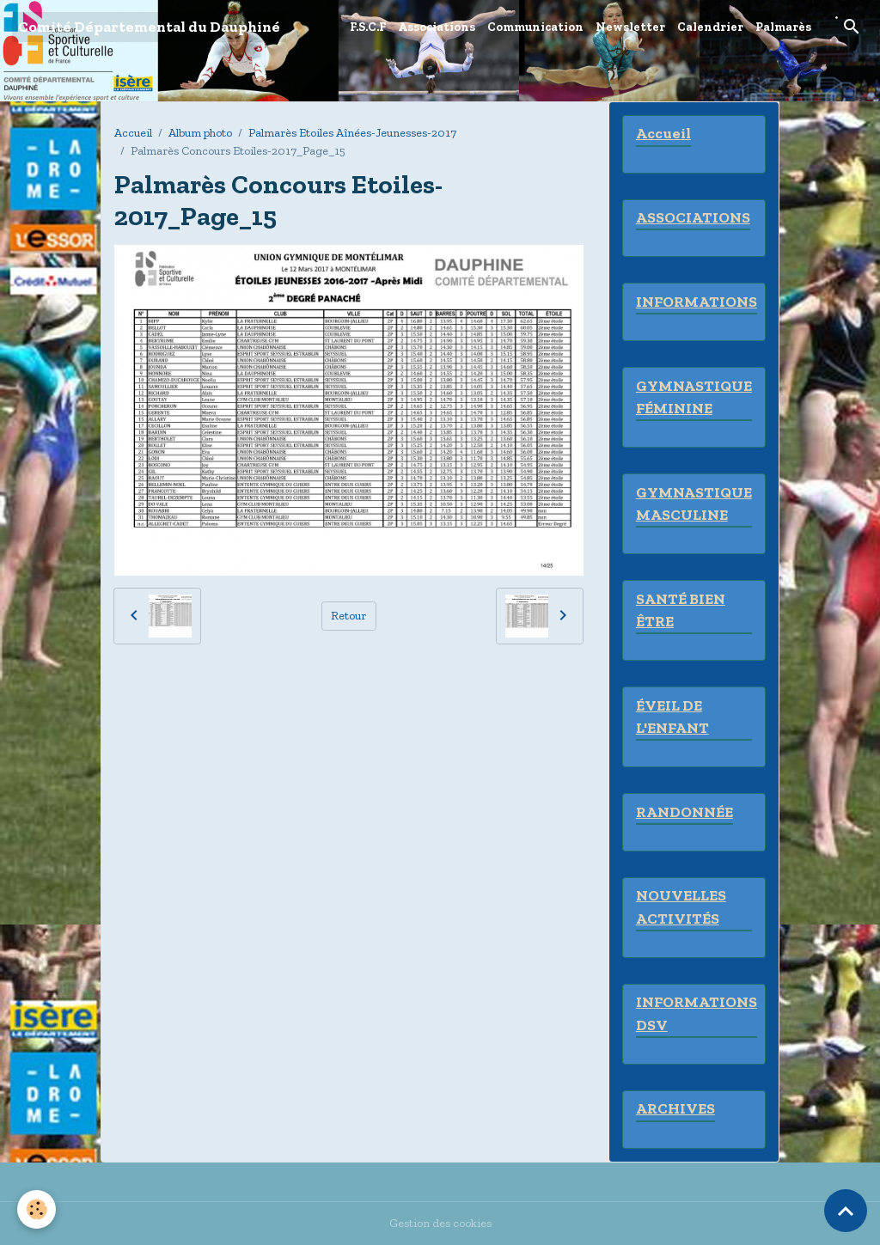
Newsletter (630, 27)
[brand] (149, 27)
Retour (348, 615)
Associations (436, 27)
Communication (535, 27)
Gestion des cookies (440, 1223)
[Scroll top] (845, 1210)
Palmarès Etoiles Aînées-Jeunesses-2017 (352, 132)
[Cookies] (36, 1209)
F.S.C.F (368, 27)
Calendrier (710, 27)
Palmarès (783, 27)
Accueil (133, 132)
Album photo (200, 132)
